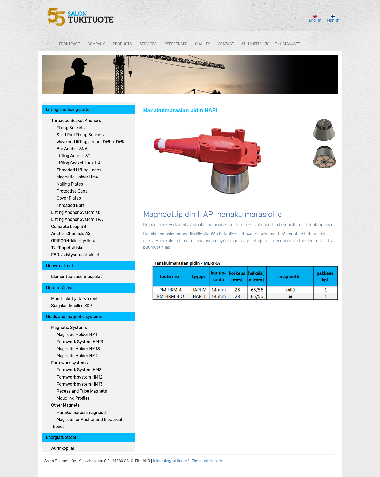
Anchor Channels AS (70, 233)
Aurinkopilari (63, 448)
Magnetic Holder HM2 (77, 355)
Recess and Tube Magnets (82, 391)
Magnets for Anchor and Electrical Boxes (87, 423)
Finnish (333, 19)
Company (96, 44)
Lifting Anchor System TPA (77, 219)
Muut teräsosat (60, 287)
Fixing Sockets (71, 127)
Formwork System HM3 (79, 369)
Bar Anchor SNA (72, 148)
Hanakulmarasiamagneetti (82, 412)
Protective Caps (72, 191)
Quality (202, 44)
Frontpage (69, 44)
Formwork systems (69, 362)
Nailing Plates (70, 184)
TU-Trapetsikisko (67, 247)
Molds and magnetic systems (74, 316)
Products (122, 44)
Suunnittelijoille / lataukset (271, 44)
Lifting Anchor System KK (75, 212)
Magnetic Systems (69, 327)
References (176, 44)
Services (148, 44)
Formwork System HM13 (80, 341)
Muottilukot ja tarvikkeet (74, 298)
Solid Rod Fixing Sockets (80, 134)
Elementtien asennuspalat (76, 276)
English (315, 19)
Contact (226, 44)
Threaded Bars (71, 205)
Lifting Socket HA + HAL (80, 163)
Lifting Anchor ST (73, 155)
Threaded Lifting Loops (79, 170)
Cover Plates (69, 198)
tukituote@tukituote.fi (171, 461)
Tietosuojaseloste (207, 461)
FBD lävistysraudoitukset (75, 254)
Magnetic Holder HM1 (77, 334)
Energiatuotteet (61, 437)
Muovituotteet (59, 265)
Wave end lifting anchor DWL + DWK (91, 141)
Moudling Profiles (73, 398)
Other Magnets (65, 405)
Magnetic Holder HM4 (77, 177)
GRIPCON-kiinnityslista (73, 240)
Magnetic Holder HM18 (78, 348)
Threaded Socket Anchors (76, 120)
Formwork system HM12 (80, 377)
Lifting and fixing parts (67, 109)
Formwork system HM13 (80, 384)
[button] (208, 160)
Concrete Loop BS (68, 226)
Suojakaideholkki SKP (71, 305)
